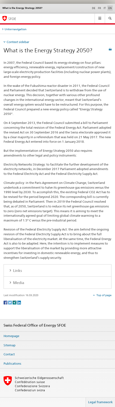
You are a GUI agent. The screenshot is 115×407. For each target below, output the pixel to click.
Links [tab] (17, 270)
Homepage (11, 336)
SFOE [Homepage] (12, 19)
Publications (12, 363)
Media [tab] (18, 282)
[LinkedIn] (19, 302)
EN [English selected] (110, 8)
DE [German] (93, 8)
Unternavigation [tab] (15, 29)
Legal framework (100, 402)
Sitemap (9, 345)
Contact (9, 354)
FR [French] (99, 8)
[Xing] (15, 302)
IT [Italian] (105, 8)
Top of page (103, 295)
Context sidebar (18, 42)
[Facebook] (6, 302)
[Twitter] (10, 302)
